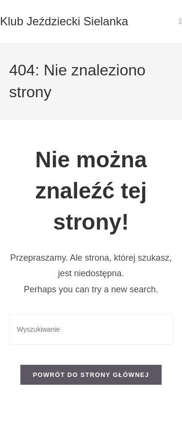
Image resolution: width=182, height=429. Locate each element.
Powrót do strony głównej (91, 374)
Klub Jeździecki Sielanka (64, 21)
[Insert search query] (91, 329)
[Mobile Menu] (180, 21)
